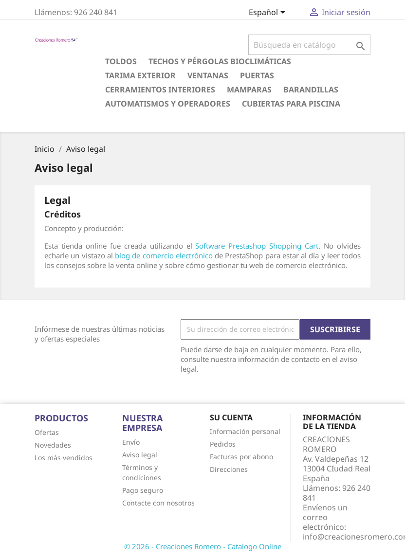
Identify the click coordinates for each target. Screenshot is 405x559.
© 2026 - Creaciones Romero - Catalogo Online (202, 546)
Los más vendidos (63, 457)
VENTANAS (207, 75)
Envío (131, 442)
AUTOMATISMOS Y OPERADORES (167, 103)
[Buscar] (309, 45)
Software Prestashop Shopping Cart (256, 246)
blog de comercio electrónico (164, 255)
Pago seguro (142, 490)
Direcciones (229, 469)
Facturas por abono (241, 456)
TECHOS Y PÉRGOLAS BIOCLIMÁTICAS (219, 61)
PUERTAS (257, 75)
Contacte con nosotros (158, 502)
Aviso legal (139, 454)
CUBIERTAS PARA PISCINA (291, 103)
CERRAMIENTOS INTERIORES (160, 89)
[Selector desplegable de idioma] (269, 13)
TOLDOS (121, 61)
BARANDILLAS (310, 89)
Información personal (245, 431)
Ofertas (47, 432)
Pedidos (223, 444)
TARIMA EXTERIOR (140, 75)
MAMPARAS (249, 89)
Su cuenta (231, 417)
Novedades (53, 445)
